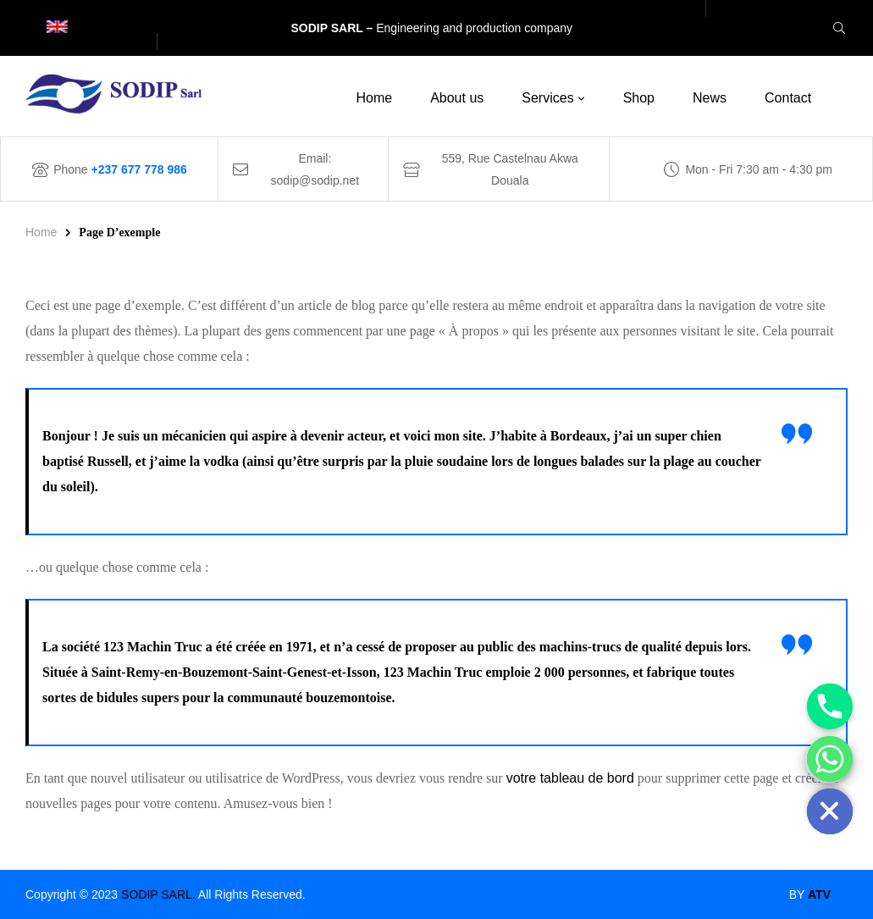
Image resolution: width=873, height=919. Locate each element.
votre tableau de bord (570, 778)
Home (41, 232)
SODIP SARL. (158, 894)
